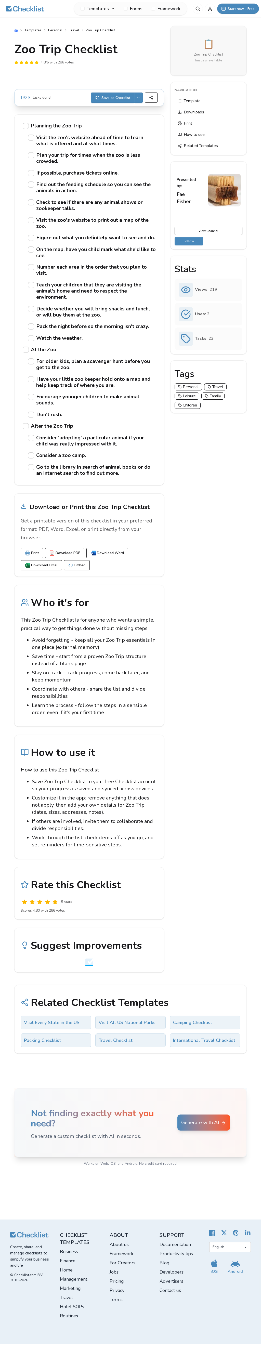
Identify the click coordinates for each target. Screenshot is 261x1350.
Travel (74, 30)
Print (32, 559)
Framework (121, 1260)
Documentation (175, 1251)
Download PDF (64, 559)
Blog (164, 1269)
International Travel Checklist (204, 1046)
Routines (69, 1322)
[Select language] (230, 1253)
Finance (67, 1267)
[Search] (198, 9)
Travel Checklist (116, 1046)
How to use (191, 134)
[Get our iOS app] (214, 1272)
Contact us (170, 1296)
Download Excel (41, 571)
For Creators (122, 1269)
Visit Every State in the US (52, 1029)
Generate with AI (204, 1128)
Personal (55, 30)
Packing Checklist (42, 1046)
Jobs (114, 1278)
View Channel (208, 231)
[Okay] (40, 908)
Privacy (117, 1296)
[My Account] (210, 9)
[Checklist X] (224, 1239)
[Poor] (32, 908)
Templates (33, 30)
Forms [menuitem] (133, 9)
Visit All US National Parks (127, 1029)
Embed (76, 571)
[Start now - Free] (238, 9)
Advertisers (171, 1287)
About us (119, 1251)
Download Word (107, 559)
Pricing (117, 1287)
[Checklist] (25, 9)
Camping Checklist (192, 1029)
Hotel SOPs (72, 1313)
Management (73, 1285)
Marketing (70, 1294)
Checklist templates (74, 1245)
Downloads (191, 112)
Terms (116, 1306)
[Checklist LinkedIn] (248, 1239)
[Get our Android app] (235, 1272)
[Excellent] (55, 908)
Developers (172, 1278)
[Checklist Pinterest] (236, 1239)
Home (66, 1276)
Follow (189, 241)
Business (69, 1258)
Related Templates (198, 146)
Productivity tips (176, 1260)
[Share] (151, 98)
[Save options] (138, 98)
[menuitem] (97, 8)
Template (189, 101)
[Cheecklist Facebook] (212, 1239)
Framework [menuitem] (165, 9)
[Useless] (24, 908)
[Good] (47, 908)
